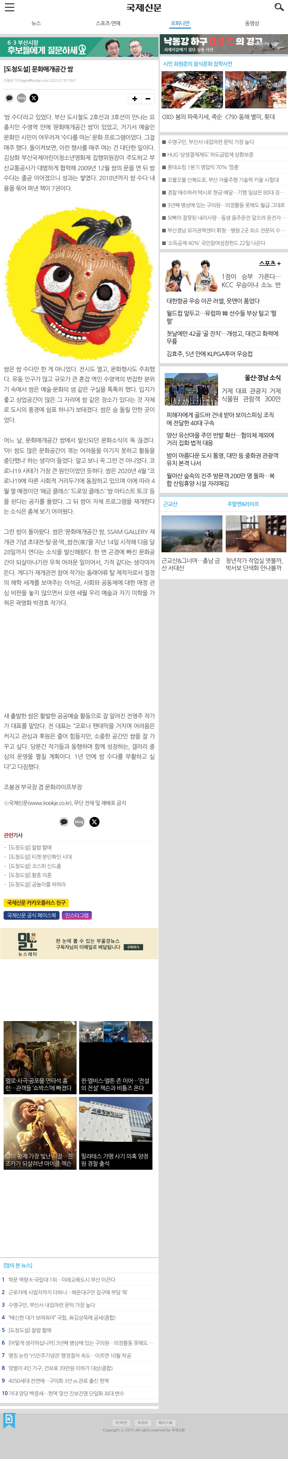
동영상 (252, 23)
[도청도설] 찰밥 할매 (30, 847)
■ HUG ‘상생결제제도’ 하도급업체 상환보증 (207, 154)
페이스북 (165, 1423)
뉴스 (36, 23)
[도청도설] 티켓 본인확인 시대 (40, 857)
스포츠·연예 (108, 23)
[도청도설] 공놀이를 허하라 (37, 884)
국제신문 (9, 1421)
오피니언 (180, 23)
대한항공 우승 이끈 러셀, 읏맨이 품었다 (212, 301)
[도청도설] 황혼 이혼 (30, 875)
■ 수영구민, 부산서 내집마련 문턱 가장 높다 (207, 142)
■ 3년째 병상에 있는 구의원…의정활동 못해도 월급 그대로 (223, 205)
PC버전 (121, 1423)
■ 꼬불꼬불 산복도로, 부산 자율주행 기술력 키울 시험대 (219, 180)
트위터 (143, 1423)
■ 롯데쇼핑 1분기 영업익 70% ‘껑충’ (200, 167)
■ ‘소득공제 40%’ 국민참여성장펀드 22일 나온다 (213, 243)
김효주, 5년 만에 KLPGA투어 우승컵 (209, 354)
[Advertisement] (79, 659)
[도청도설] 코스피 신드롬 (35, 866)
